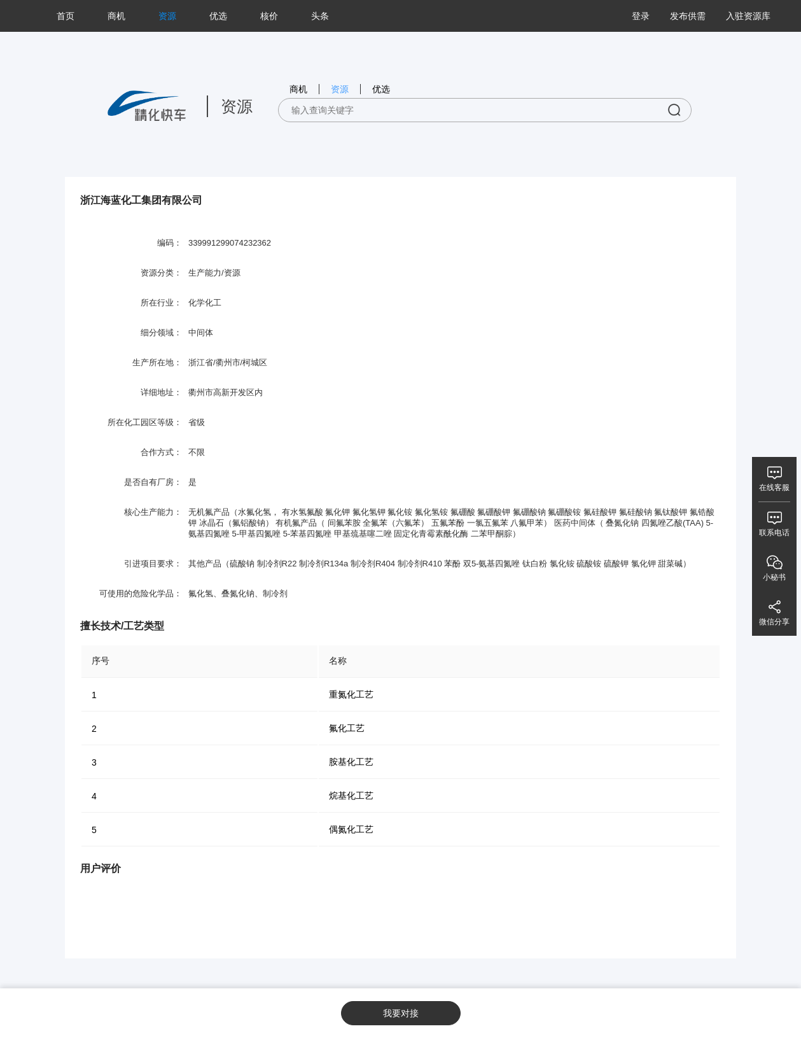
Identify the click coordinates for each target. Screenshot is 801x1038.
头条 (320, 16)
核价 (269, 16)
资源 (167, 16)
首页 (65, 16)
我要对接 (401, 1013)
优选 (218, 16)
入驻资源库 (748, 16)
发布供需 (688, 16)
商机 (116, 16)
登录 (641, 16)
